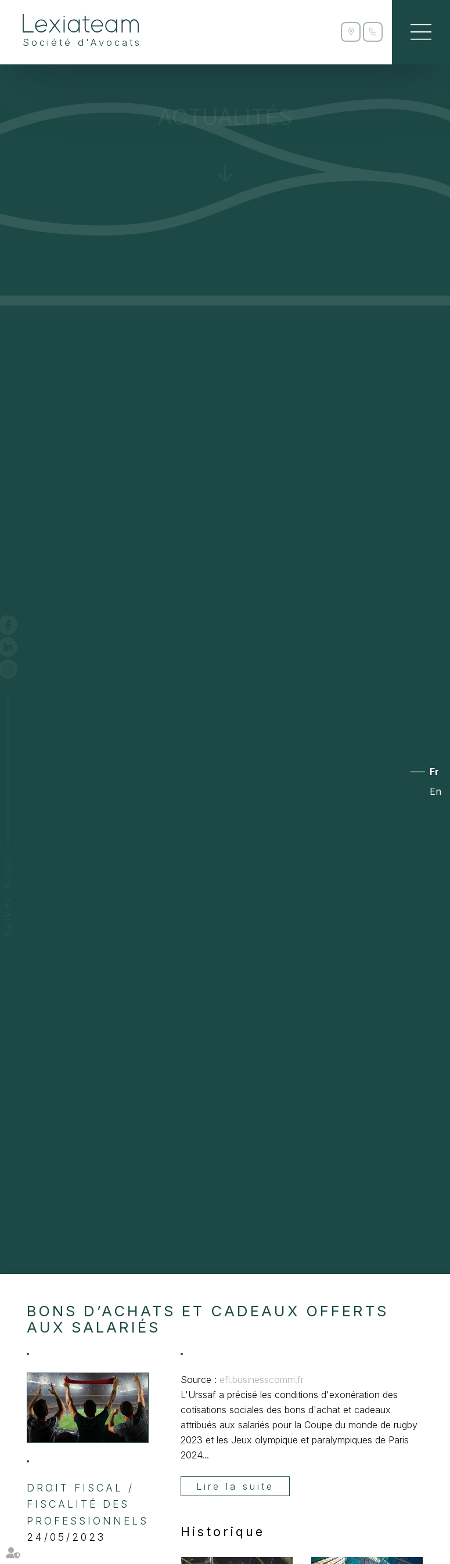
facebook (18, 625)
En (435, 791)
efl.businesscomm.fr (261, 1379)
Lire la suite (235, 1486)
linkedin (18, 647)
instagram (18, 669)
